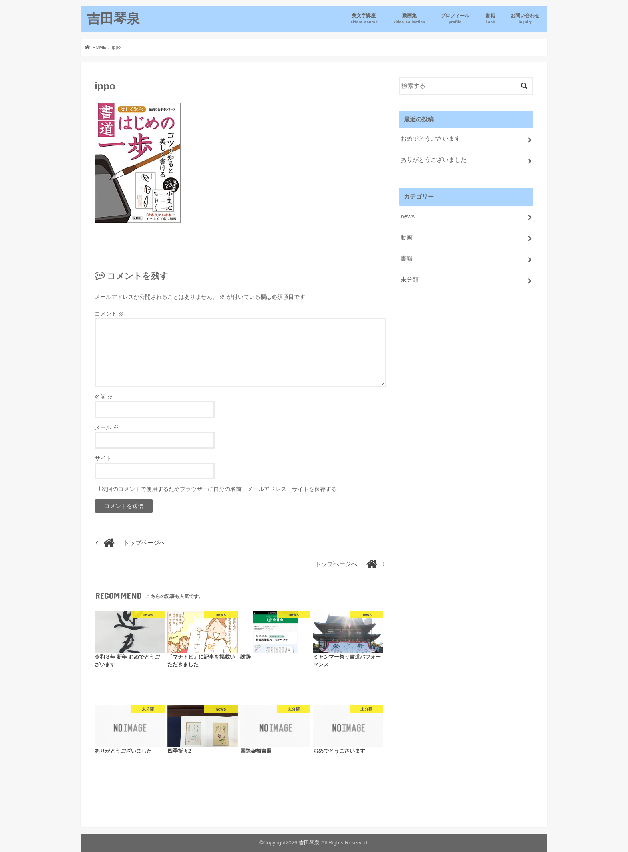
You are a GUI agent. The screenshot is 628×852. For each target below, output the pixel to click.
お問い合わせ (525, 18)
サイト (103, 458)
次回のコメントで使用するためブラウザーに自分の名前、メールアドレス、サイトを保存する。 (221, 489)
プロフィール (455, 18)
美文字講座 (363, 18)
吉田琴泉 (113, 18)
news (408, 216)
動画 (407, 237)
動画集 (409, 18)
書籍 (490, 18)
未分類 (410, 279)
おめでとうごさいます (431, 138)
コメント (109, 313)
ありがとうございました (434, 160)
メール (107, 427)
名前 (104, 396)
